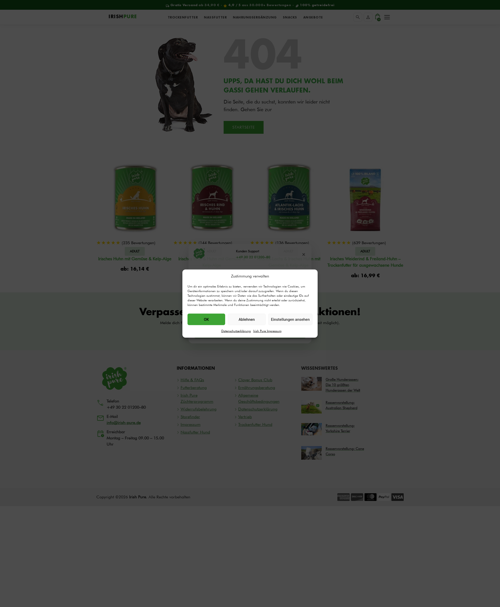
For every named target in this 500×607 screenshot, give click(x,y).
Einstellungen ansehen (290, 319)
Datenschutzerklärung (236, 331)
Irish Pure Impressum (267, 331)
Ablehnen (246, 319)
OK (206, 319)
